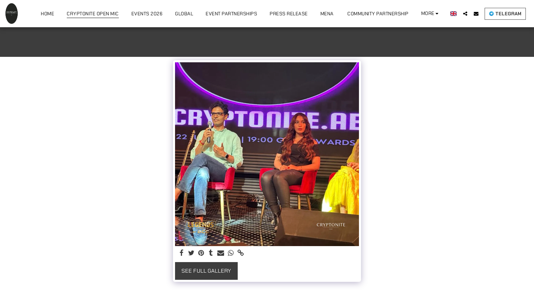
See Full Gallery (206, 270)
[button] (465, 13)
